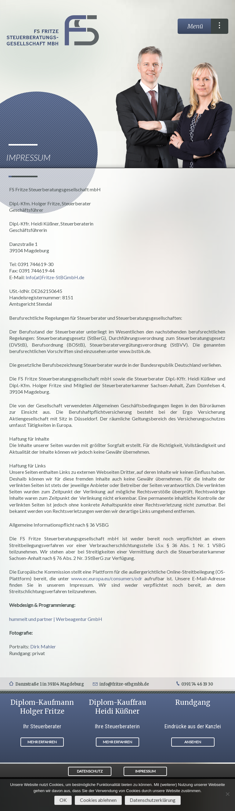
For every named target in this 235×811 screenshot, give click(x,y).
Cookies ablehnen (98, 800)
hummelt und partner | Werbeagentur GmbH (55, 619)
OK (63, 800)
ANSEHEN (192, 742)
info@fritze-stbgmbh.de (124, 684)
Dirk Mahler (43, 646)
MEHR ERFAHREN (42, 742)
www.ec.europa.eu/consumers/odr (106, 578)
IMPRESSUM (145, 771)
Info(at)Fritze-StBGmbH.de (55, 277)
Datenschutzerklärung (152, 800)
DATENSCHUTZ (90, 771)
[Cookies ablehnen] (227, 794)
